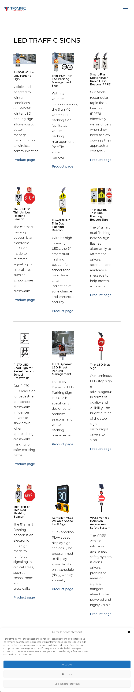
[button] (129, 632)
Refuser (67, 674)
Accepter (67, 664)
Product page (24, 160)
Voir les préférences (67, 683)
